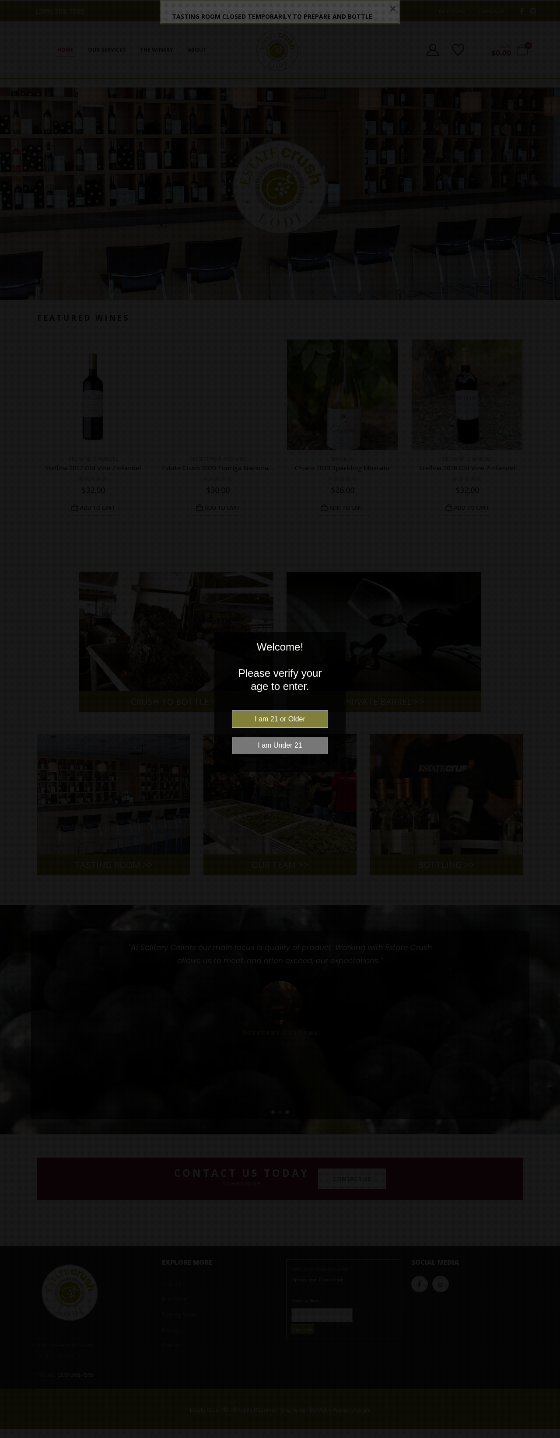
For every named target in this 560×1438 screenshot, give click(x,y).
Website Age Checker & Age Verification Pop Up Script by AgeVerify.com (549, 1436)
